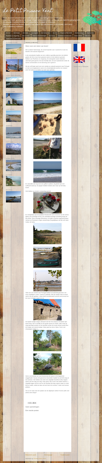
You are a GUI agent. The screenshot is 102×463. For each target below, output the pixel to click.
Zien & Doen (26, 35)
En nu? (8, 33)
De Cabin (25, 33)
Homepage (48, 455)
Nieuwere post (30, 455)
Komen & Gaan (79, 33)
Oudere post (65, 455)
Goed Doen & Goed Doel (13, 38)
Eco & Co (52, 35)
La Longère (34, 33)
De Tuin (55, 33)
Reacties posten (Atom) (39, 458)
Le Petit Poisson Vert (28, 11)
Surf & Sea (90, 33)
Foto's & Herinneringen (39, 35)
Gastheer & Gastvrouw (64, 35)
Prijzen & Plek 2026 (66, 33)
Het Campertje (45, 33)
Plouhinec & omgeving (12, 35)
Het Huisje (17, 33)
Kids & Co (88, 35)
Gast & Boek (78, 35)
